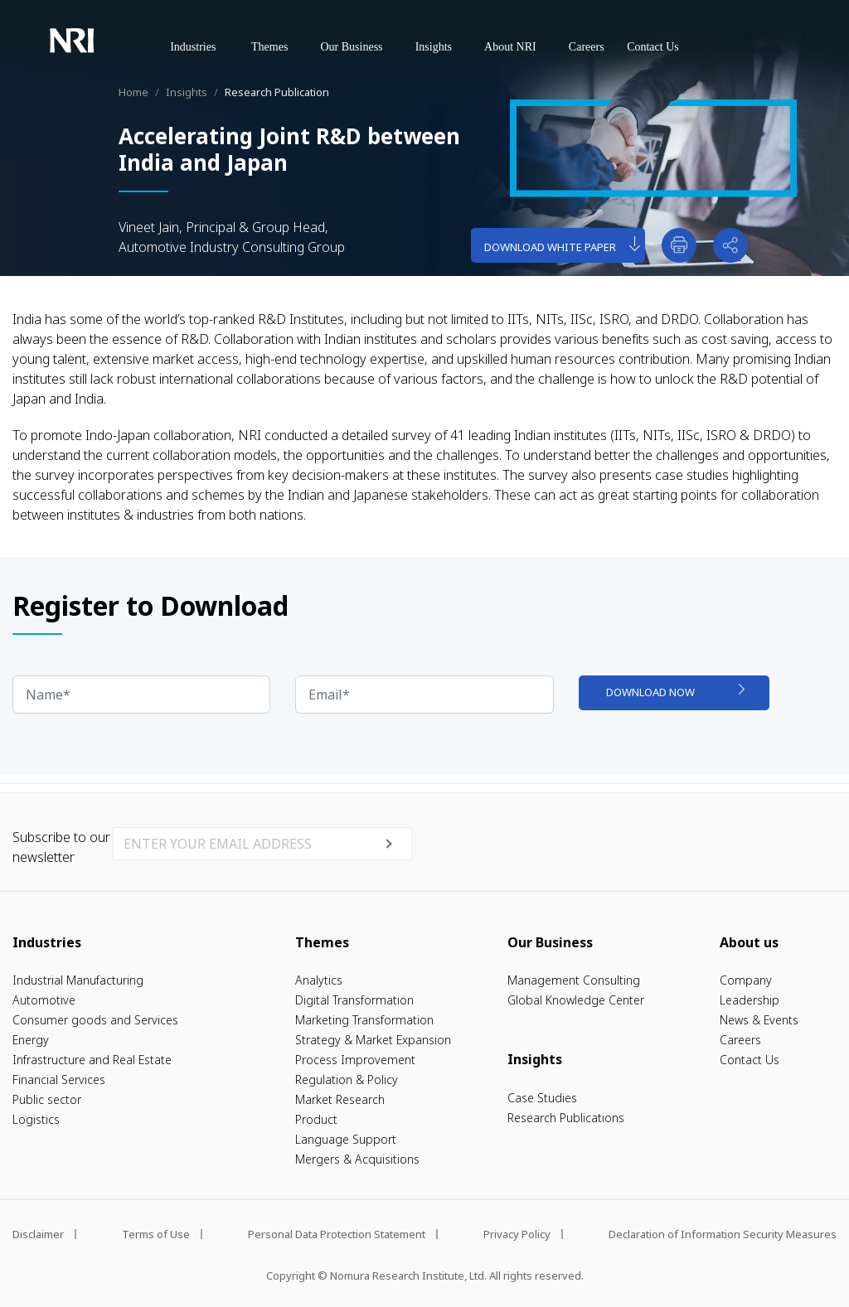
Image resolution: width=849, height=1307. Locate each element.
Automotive (43, 1000)
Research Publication (277, 92)
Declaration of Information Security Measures (723, 1234)
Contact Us (653, 47)
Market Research (340, 1099)
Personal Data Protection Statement (336, 1234)
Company (746, 980)
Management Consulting (573, 980)
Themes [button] (277, 45)
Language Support (345, 1139)
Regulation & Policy (346, 1079)
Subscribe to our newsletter (61, 847)
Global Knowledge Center (575, 1000)
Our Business (550, 942)
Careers (586, 47)
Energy (30, 1040)
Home (133, 92)
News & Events (759, 1020)
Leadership (749, 1000)
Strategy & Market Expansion (373, 1040)
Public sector (46, 1099)
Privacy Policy (517, 1234)
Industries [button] (202, 45)
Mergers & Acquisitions (357, 1159)
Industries (46, 942)
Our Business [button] (351, 47)
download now (675, 691)
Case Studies (542, 1098)
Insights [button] (433, 47)
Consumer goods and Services (95, 1020)
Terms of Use (156, 1234)
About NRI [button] (510, 47)
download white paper (562, 245)
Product (316, 1119)
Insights (186, 92)
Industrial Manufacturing (77, 980)
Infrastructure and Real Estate (92, 1059)
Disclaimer (38, 1234)
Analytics (318, 980)
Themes (322, 942)
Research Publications (565, 1117)
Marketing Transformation (364, 1020)
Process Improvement (355, 1059)
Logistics (36, 1119)
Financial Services (58, 1079)
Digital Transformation (354, 1000)
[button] (730, 245)
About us (749, 942)
